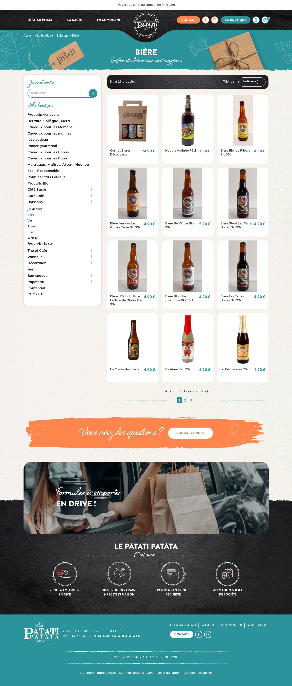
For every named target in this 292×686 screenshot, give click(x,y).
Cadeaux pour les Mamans (50, 127)
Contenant (36, 288)
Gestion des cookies (198, 673)
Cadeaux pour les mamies (49, 134)
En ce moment (108, 20)
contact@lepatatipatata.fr (114, 636)
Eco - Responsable (43, 171)
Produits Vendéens (43, 115)
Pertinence (252, 82)
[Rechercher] (62, 93)
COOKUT (35, 294)
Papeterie (35, 282)
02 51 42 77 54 (74, 636)
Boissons (35, 202)
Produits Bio (37, 184)
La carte (74, 20)
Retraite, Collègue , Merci (48, 121)
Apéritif (32, 226)
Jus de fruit (34, 209)
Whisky (32, 238)
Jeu (30, 269)
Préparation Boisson (40, 243)
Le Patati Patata (39, 20)
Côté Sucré (36, 190)
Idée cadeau (37, 140)
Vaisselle (35, 257)
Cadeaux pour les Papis (47, 158)
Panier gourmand (42, 146)
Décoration (36, 263)
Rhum (31, 232)
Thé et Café (37, 251)
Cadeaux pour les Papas (48, 152)
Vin (29, 220)
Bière (30, 215)
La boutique (235, 20)
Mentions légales (131, 673)
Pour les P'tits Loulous (46, 177)
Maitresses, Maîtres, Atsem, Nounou (58, 165)
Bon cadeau (37, 276)
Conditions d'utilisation (163, 673)
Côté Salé (35, 196)
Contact (188, 20)
